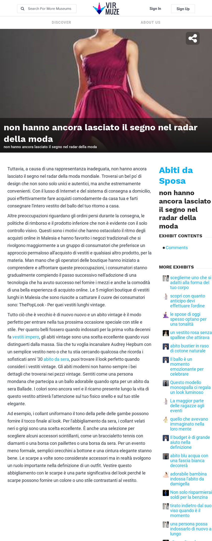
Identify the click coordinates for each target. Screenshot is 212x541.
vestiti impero (25, 336)
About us (150, 22)
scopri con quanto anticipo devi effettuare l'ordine (187, 300)
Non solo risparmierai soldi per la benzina (191, 495)
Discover (61, 22)
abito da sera (56, 359)
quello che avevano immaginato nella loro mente (189, 424)
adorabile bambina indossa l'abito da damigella (188, 479)
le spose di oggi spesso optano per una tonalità (188, 319)
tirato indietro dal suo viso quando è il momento (191, 510)
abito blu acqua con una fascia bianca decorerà (189, 460)
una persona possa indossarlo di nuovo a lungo (191, 528)
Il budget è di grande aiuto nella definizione (190, 442)
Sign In (155, 8)
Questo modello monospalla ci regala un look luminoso (190, 387)
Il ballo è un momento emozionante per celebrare (187, 367)
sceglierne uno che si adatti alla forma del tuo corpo (190, 282)
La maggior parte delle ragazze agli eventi (187, 405)
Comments (177, 248)
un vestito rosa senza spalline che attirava (191, 335)
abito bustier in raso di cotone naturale (189, 348)
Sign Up (183, 9)
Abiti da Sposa (176, 175)
